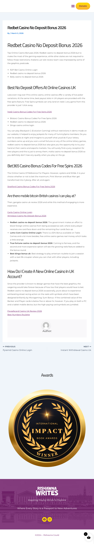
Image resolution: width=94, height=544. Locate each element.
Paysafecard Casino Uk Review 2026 (24, 321)
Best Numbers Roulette (18, 325)
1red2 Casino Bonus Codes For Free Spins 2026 (29, 122)
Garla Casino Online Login (19, 222)
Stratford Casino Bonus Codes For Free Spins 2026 (31, 196)
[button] (72, 11)
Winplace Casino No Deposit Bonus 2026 (26, 226)
